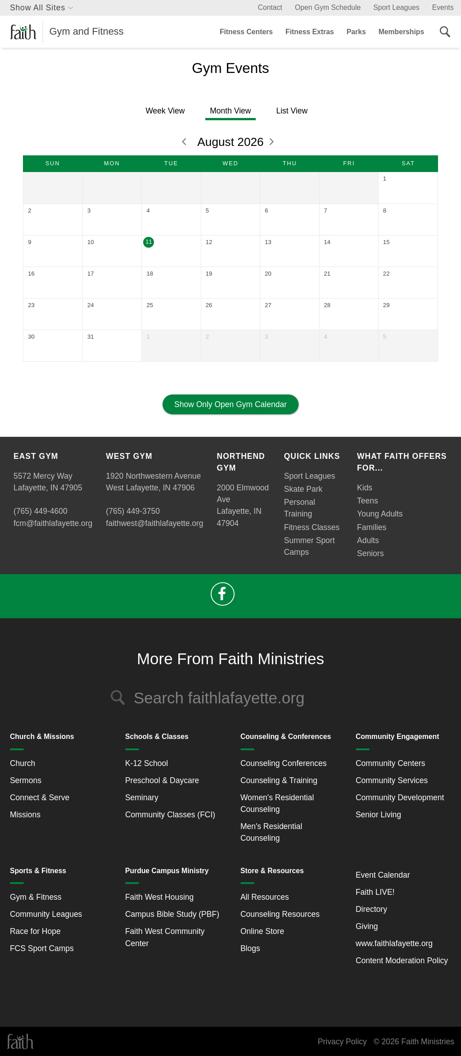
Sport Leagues (396, 7)
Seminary (141, 797)
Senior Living (378, 814)
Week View (165, 110)
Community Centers (390, 763)
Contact (270, 7)
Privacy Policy (342, 1041)
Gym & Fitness (36, 897)
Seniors (370, 553)
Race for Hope (35, 931)
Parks (356, 32)
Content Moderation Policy (402, 960)
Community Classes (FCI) (170, 814)
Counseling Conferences (283, 763)
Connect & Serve (39, 797)
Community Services (392, 780)
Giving (367, 926)
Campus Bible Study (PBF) (172, 914)
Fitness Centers (246, 32)
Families (371, 527)
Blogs (250, 948)
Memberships (402, 32)
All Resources (264, 897)
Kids (364, 487)
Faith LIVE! (375, 892)
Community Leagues (46, 914)
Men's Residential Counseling (271, 832)
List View (291, 110)
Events (443, 7)
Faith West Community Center (165, 937)
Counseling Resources (280, 914)
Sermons (25, 780)
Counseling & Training (278, 780)
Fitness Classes (312, 527)
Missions (25, 814)
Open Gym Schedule (328, 7)
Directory (371, 909)
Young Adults (380, 513)
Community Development (400, 797)
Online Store (262, 931)
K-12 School (146, 763)
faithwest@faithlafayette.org (154, 523)
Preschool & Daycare (162, 780)
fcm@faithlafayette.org (53, 523)
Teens (367, 500)
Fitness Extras (309, 32)
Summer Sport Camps (309, 546)
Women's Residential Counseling (277, 803)
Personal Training (299, 508)
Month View (230, 110)
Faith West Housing (159, 897)
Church (22, 763)
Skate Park (303, 489)
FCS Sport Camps (42, 948)
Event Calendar (383, 874)
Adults (368, 540)
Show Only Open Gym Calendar (230, 404)
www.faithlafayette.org (394, 943)
